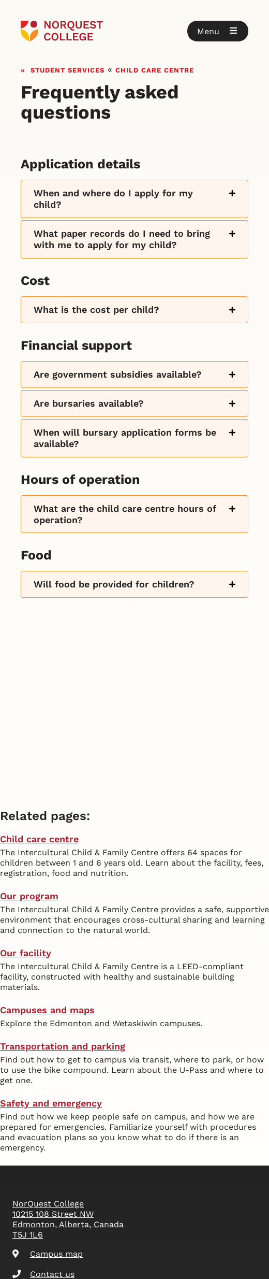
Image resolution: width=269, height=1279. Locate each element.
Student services (67, 69)
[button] (217, 31)
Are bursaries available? (89, 403)
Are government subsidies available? (118, 374)
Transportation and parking (62, 1046)
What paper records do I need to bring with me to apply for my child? (122, 239)
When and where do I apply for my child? (113, 199)
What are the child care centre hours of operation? (125, 514)
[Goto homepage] (134, 31)
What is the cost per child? (96, 309)
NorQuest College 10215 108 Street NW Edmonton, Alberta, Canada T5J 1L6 (68, 1219)
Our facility (25, 952)
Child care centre (154, 69)
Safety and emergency (51, 1103)
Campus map (47, 1254)
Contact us (43, 1274)
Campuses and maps (47, 1009)
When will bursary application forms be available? (125, 438)
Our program (29, 895)
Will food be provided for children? (114, 584)
